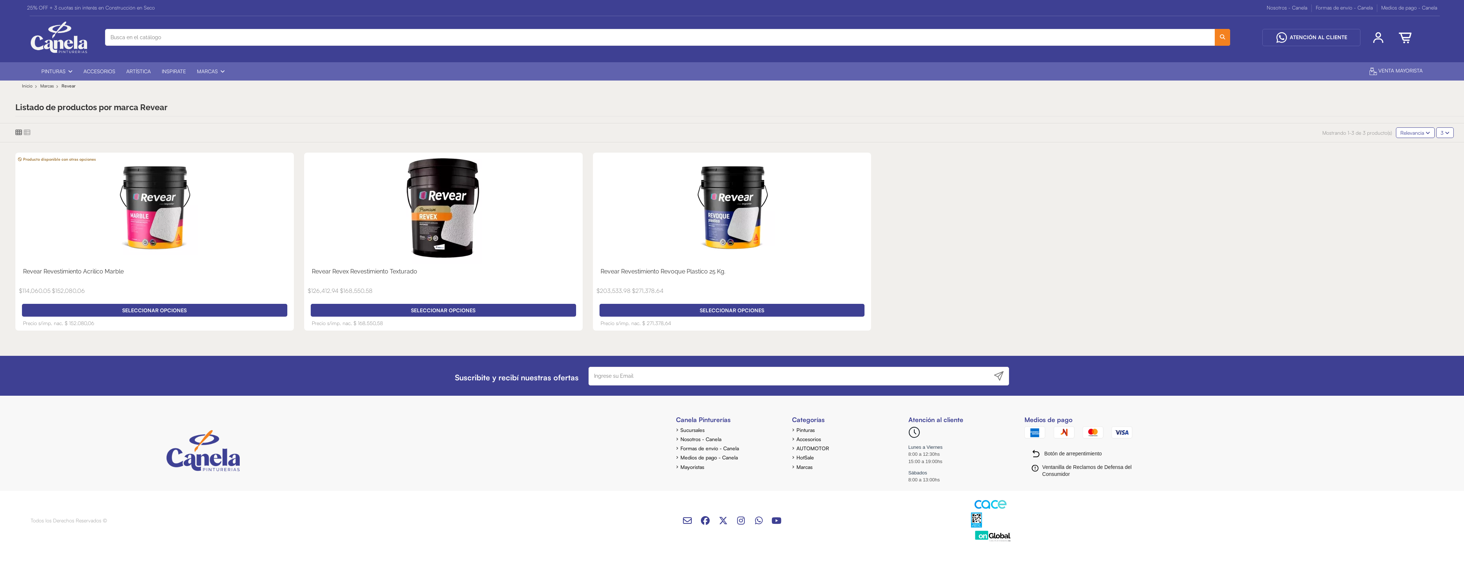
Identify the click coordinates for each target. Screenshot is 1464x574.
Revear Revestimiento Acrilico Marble (73, 271)
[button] (57, 71)
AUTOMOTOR (812, 448)
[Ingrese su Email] (789, 376)
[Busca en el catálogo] (1222, 37)
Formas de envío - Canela (1345, 7)
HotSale (805, 457)
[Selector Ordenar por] (1415, 132)
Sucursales (692, 430)
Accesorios (808, 439)
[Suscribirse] (999, 376)
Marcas (804, 467)
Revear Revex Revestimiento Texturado (364, 271)
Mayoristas (692, 467)
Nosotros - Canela (1288, 7)
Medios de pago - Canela (1409, 7)
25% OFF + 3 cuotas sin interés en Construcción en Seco (91, 7)
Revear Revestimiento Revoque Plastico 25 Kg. (663, 271)
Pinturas (805, 430)
